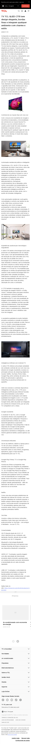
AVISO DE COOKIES (20, 720)
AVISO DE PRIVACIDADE (8, 720)
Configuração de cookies (22, 740)
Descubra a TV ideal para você (10, 707)
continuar (25, 6)
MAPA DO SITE (5, 722)
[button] (18, 641)
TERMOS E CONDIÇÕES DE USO (10, 717)
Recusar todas (25, 738)
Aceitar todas (16, 738)
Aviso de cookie (12, 734)
